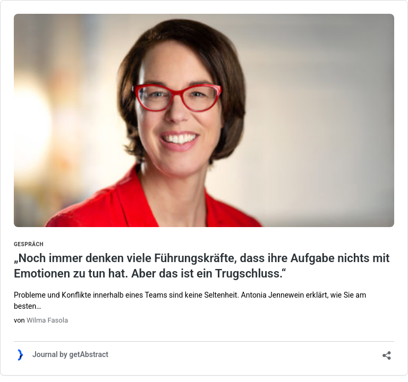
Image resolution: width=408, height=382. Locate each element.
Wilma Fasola (47, 320)
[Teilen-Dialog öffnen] (386, 352)
